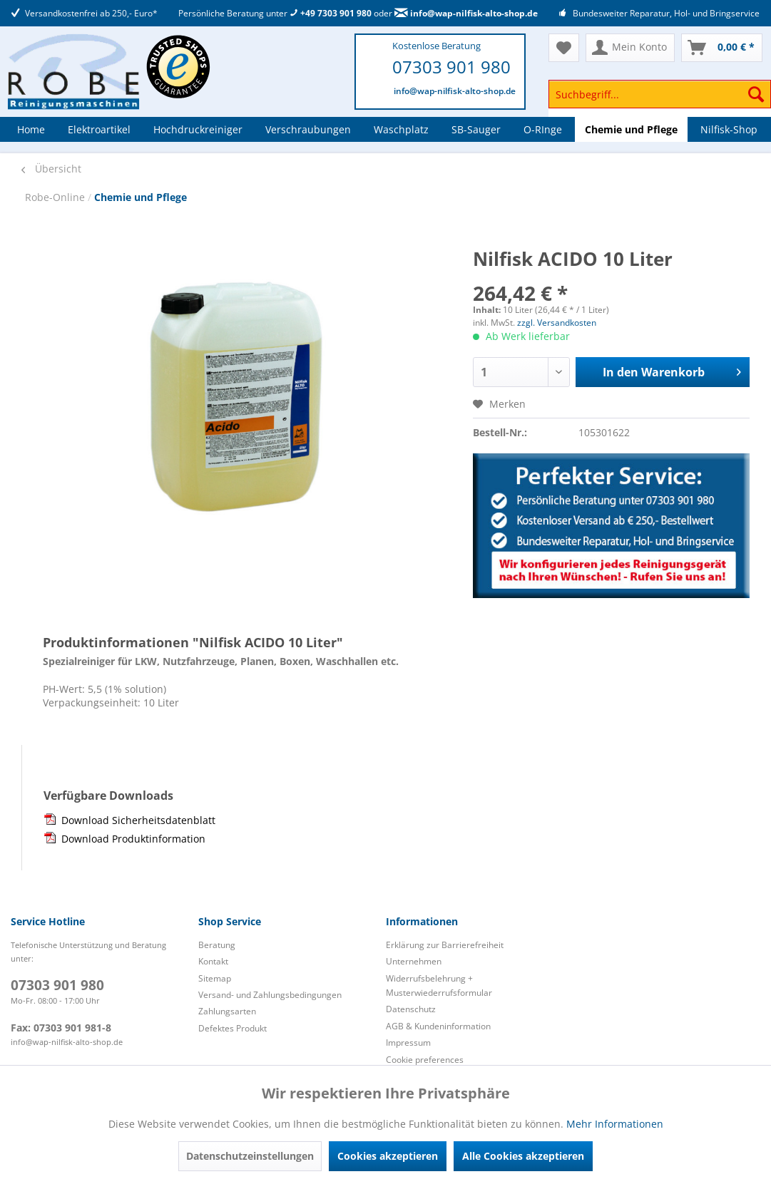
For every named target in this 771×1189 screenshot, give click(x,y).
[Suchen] (756, 94)
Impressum (408, 1042)
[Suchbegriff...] (659, 94)
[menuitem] (659, 101)
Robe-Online (56, 197)
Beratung (216, 945)
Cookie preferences (425, 1060)
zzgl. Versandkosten (556, 322)
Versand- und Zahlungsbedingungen (270, 995)
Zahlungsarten (227, 1011)
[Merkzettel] (563, 48)
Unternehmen (413, 961)
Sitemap (214, 978)
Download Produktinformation (133, 838)
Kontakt (213, 961)
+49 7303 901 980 (331, 13)
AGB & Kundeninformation (438, 1026)
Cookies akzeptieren (387, 1156)
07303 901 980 (451, 66)
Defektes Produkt (232, 1028)
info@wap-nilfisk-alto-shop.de (466, 13)
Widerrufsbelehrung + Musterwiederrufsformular (439, 985)
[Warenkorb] (721, 48)
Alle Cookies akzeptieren (523, 1156)
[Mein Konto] (630, 48)
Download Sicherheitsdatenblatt (138, 820)
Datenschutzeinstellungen (250, 1156)
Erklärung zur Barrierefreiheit (445, 945)
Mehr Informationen (614, 1124)
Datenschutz (411, 1009)
